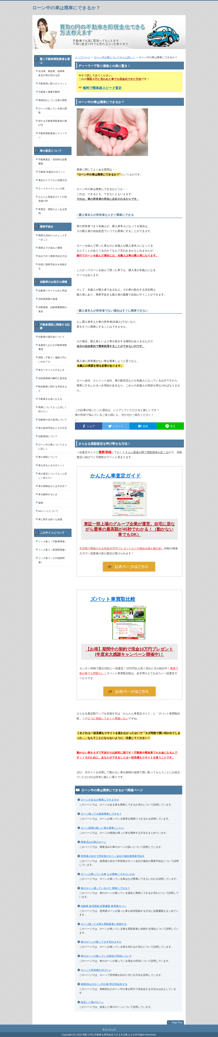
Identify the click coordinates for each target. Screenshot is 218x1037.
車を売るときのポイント (51, 465)
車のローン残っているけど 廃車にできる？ (105, 888)
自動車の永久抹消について (52, 419)
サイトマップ (109, 1029)
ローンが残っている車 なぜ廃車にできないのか (108, 874)
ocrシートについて (48, 511)
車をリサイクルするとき (51, 370)
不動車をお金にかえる (50, 399)
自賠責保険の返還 (47, 299)
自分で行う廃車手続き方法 (52, 256)
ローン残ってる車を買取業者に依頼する (104, 924)
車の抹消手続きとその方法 (52, 428)
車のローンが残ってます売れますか (101, 941)
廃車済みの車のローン (93, 842)
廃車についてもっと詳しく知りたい (52, 409)
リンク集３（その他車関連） (51, 560)
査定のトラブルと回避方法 (52, 180)
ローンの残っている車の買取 (52, 110)
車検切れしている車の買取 (52, 100)
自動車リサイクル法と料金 (52, 290)
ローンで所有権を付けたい (96, 970)
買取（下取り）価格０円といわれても (52, 359)
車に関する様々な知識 (50, 519)
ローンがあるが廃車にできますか (100, 799)
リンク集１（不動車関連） (52, 541)
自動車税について (47, 436)
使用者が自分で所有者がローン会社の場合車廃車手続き (113, 856)
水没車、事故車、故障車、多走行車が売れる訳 (52, 73)
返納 (40, 502)
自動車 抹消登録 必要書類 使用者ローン (103, 906)
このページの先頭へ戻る (175, 1022)
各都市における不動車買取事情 (52, 347)
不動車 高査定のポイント (51, 172)
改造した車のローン (92, 1002)
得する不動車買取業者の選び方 (52, 123)
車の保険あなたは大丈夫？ (52, 486)
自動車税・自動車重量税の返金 (52, 309)
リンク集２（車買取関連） (52, 549)
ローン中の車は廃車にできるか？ (66, 7)
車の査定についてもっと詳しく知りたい (52, 475)
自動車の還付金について (51, 336)
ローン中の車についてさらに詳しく (114, 57)
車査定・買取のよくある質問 (52, 211)
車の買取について (47, 457)
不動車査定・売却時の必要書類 (52, 161)
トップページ (82, 57)
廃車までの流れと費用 (50, 247)
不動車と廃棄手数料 (49, 92)
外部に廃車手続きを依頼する (52, 266)
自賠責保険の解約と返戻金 (52, 378)
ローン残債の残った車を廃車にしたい (102, 827)
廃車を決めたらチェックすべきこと (52, 237)
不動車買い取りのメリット (52, 83)
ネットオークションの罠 (51, 188)
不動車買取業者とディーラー (52, 135)
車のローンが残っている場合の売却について (106, 955)
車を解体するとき (47, 494)
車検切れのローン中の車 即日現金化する (104, 984)
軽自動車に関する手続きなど (52, 388)
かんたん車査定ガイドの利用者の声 (52, 198)
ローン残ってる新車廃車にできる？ (101, 813)
